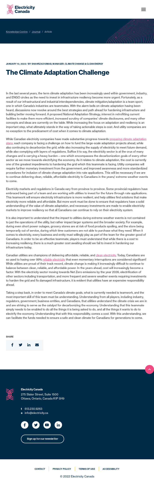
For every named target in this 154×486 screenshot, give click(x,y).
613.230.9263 (31, 409)
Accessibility (111, 469)
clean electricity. (106, 255)
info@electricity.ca (34, 413)
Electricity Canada (32, 389)
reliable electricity (54, 259)
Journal (36, 31)
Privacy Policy (62, 469)
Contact (40, 469)
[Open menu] (143, 9)
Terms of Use (87, 469)
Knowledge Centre (17, 31)
